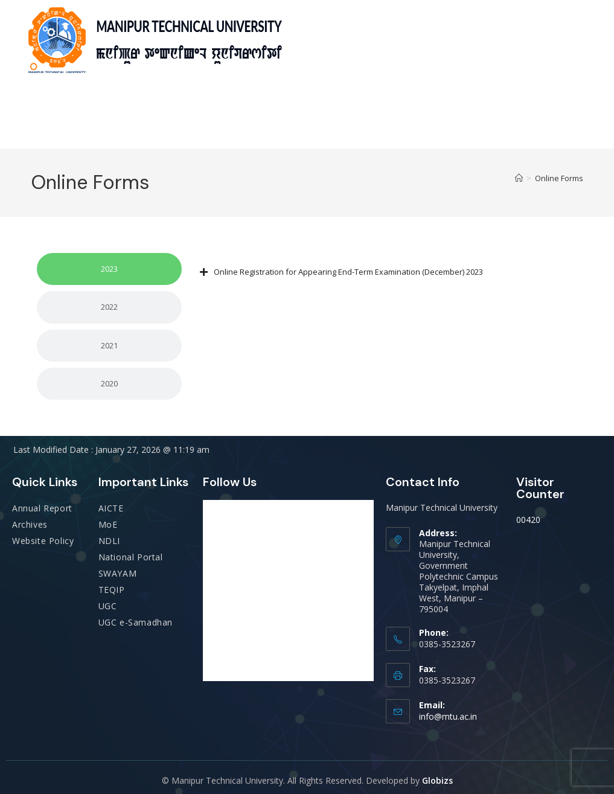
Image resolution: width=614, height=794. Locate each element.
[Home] (519, 178)
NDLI (109, 540)
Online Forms (559, 178)
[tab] (109, 269)
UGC (107, 606)
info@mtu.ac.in (448, 716)
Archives (30, 524)
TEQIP (111, 589)
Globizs (437, 780)
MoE (108, 524)
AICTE (111, 508)
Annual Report (42, 508)
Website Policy (43, 540)
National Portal (130, 557)
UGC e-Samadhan (135, 622)
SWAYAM (117, 573)
